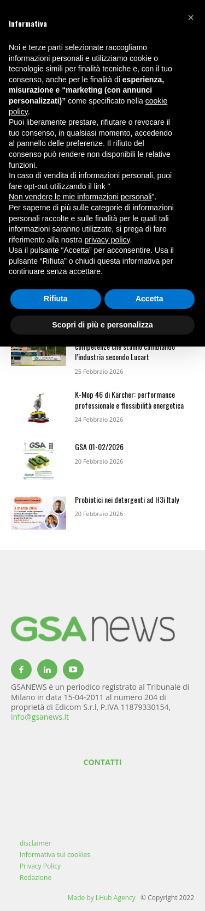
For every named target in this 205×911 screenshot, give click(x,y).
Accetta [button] (149, 298)
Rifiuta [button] (56, 298)
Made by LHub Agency (102, 897)
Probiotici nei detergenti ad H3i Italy (127, 499)
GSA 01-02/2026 (99, 446)
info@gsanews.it (40, 717)
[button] (191, 17)
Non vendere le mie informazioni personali (80, 196)
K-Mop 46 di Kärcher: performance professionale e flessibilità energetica (129, 399)
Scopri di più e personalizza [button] (102, 324)
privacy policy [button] (107, 239)
